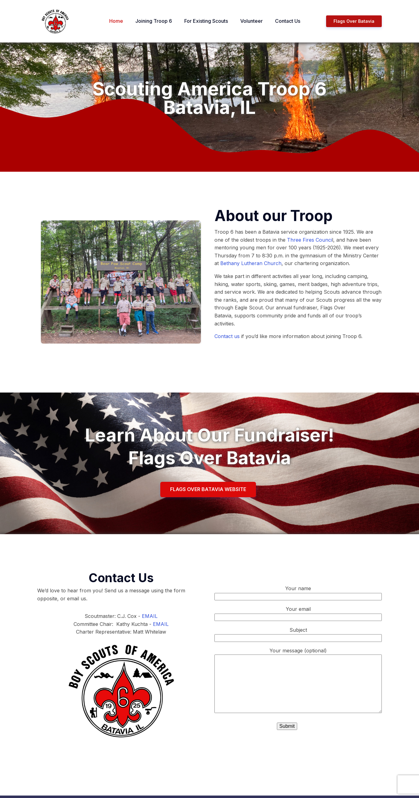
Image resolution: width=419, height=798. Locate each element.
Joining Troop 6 (153, 21)
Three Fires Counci (309, 240)
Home (116, 21)
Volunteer (251, 21)
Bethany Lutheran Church (250, 263)
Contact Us (287, 21)
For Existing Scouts (206, 21)
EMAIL (150, 616)
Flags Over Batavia (353, 21)
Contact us (227, 336)
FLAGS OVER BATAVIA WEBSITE (208, 489)
